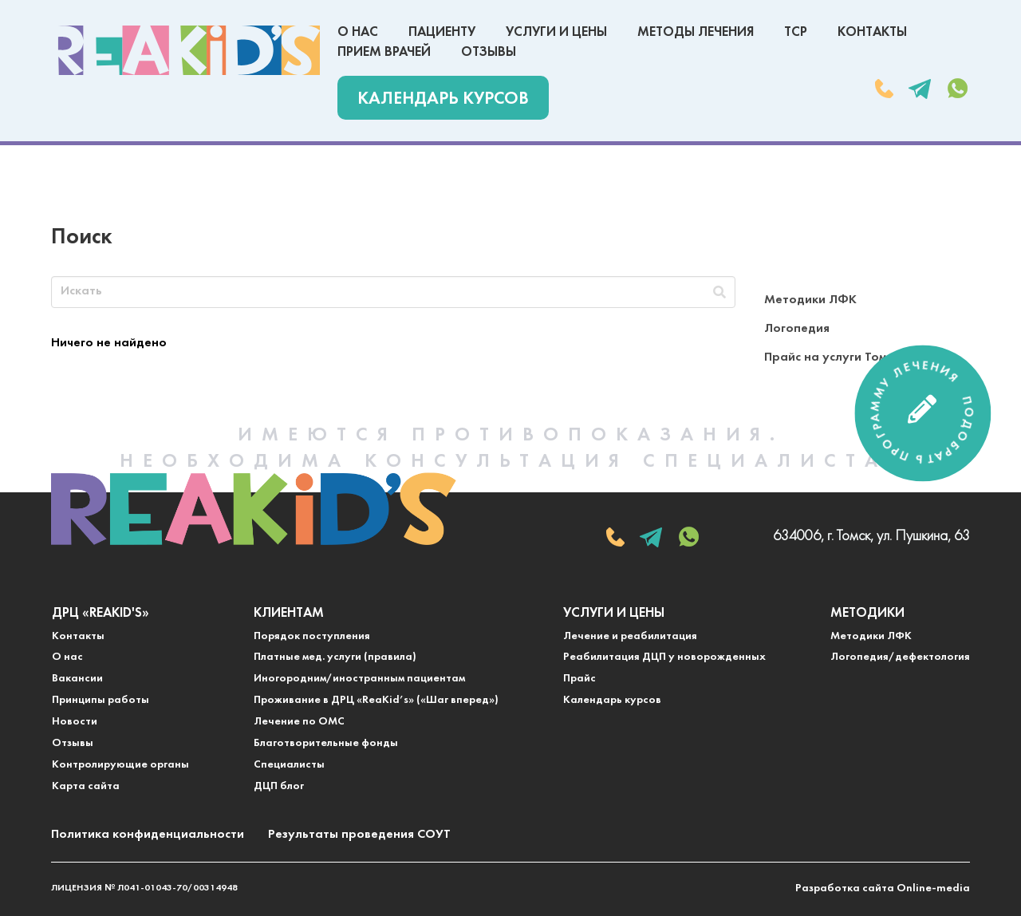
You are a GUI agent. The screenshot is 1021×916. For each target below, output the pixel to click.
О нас (357, 32)
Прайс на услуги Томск (831, 357)
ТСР (795, 32)
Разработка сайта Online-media (882, 888)
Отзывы (488, 52)
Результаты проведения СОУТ (359, 834)
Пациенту (441, 32)
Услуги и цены (556, 32)
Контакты (872, 32)
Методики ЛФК (810, 300)
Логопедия (797, 328)
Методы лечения (695, 32)
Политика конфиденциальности (147, 834)
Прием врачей (384, 52)
